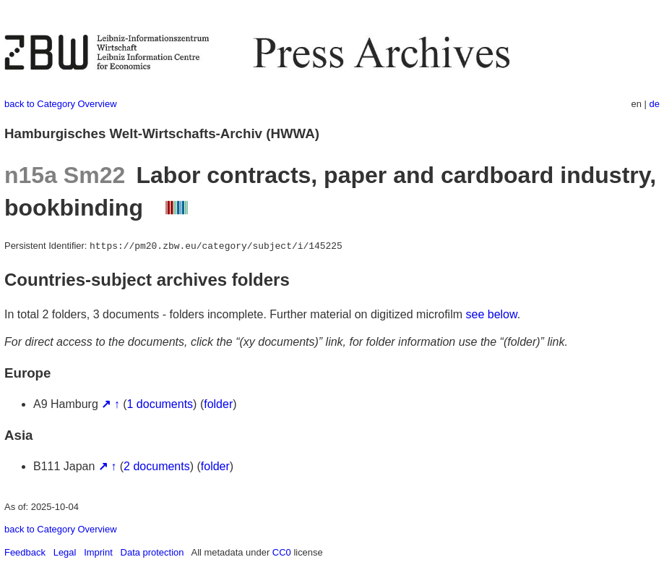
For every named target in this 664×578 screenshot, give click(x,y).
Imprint (98, 552)
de (655, 103)
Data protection (152, 552)
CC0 (281, 552)
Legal (65, 552)
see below (491, 314)
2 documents (157, 466)
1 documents (160, 404)
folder (218, 404)
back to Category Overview (60, 103)
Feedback (25, 552)
